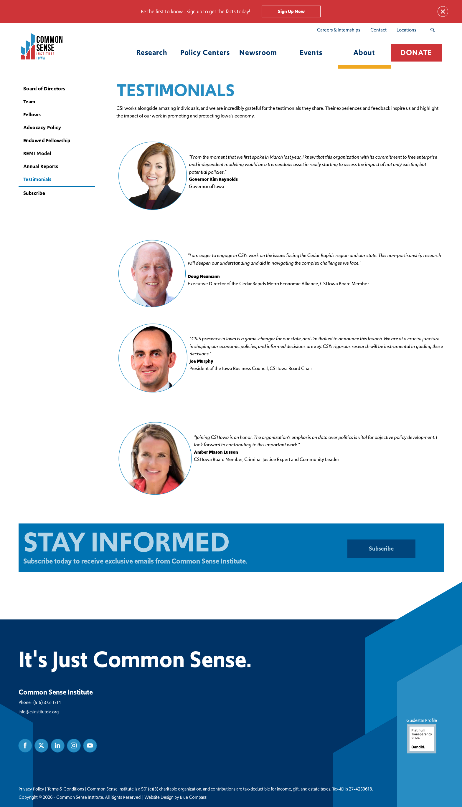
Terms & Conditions (65, 789)
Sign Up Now (291, 11)
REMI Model (37, 153)
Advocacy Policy (42, 127)
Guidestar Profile (421, 735)
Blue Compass (193, 797)
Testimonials (37, 179)
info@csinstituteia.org (39, 711)
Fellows (32, 114)
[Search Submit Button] (432, 30)
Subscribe (34, 193)
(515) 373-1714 (47, 702)
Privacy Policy (31, 789)
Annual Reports (40, 166)
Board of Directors (44, 88)
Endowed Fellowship (46, 140)
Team (29, 101)
